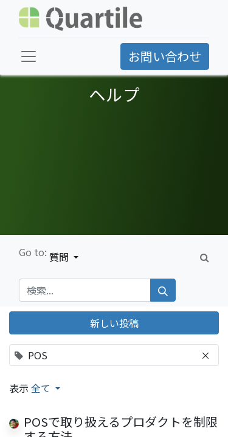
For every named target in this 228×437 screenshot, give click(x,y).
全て (42, 388)
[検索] (163, 290)
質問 (60, 256)
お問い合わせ (164, 56)
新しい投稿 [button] (114, 323)
